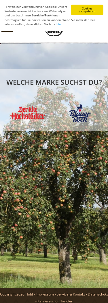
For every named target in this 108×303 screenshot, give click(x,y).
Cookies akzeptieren (87, 9)
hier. (59, 24)
